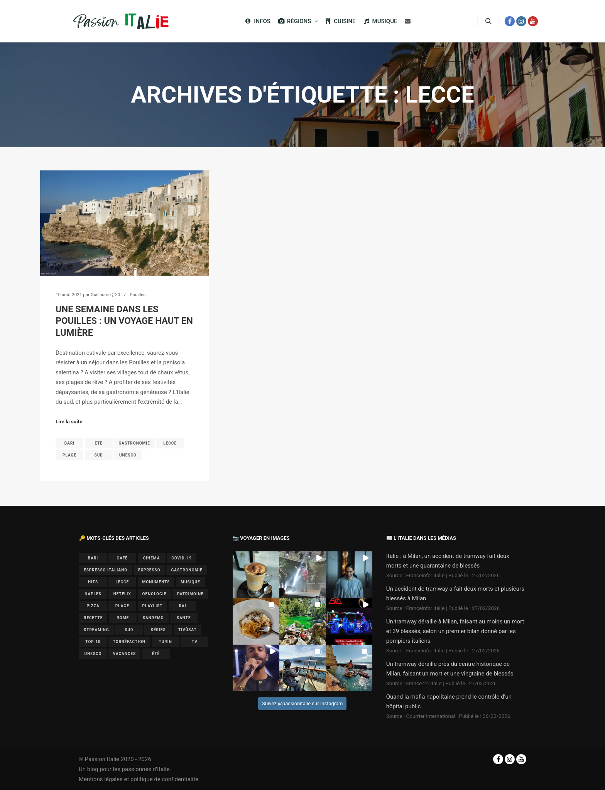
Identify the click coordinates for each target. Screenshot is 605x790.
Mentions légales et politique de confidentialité (138, 779)
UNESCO (128, 455)
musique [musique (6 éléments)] (190, 582)
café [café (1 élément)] (122, 558)
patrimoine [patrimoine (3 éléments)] (190, 594)
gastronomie (134, 443)
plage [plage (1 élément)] (122, 606)
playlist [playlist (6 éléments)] (152, 606)
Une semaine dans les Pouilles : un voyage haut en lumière (124, 321)
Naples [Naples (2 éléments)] (92, 594)
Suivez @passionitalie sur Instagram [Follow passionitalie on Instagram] (302, 703)
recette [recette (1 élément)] (93, 618)
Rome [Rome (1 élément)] (123, 618)
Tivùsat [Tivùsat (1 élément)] (187, 630)
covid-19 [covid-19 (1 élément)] (181, 558)
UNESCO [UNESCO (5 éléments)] (93, 654)
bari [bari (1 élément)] (93, 558)
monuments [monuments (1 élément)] (156, 582)
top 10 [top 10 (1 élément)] (92, 642)
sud (99, 455)
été (99, 443)
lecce (170, 443)
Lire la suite (69, 421)
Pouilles (137, 294)
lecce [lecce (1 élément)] (122, 582)
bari (69, 443)
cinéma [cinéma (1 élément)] (151, 558)
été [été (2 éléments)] (156, 654)
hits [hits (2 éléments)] (93, 582)
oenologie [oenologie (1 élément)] (154, 594)
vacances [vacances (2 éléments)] (124, 654)
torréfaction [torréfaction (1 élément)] (129, 642)
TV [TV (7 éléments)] (195, 642)
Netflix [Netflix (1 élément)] (122, 594)
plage (69, 455)
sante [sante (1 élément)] (184, 618)
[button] (256, 574)
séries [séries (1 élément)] (158, 630)
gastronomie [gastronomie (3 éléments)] (186, 570)
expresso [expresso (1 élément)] (149, 570)
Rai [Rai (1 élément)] (182, 606)
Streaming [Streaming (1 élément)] (96, 630)
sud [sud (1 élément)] (129, 630)
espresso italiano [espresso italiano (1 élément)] (105, 570)
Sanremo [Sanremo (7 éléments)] (153, 618)
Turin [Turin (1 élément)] (165, 642)
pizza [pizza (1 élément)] (92, 606)
